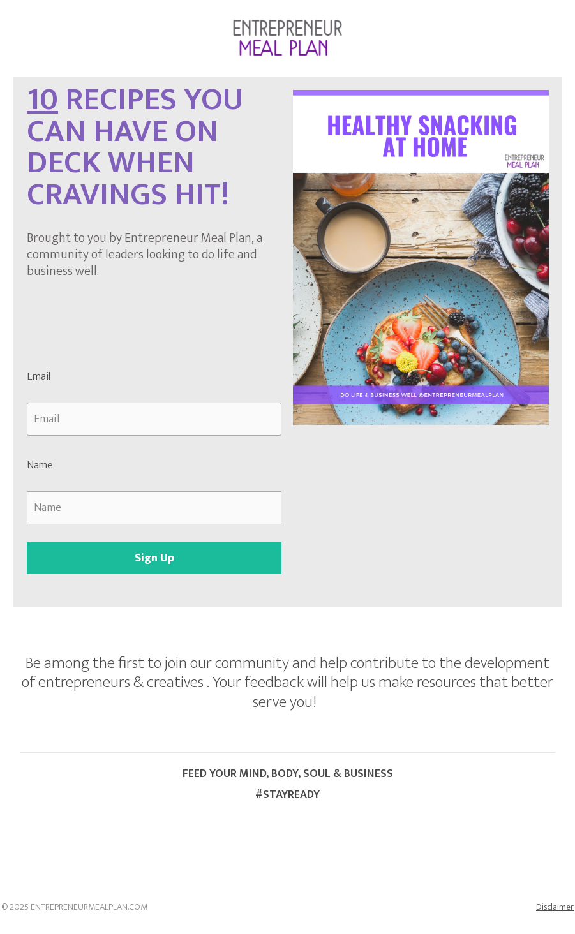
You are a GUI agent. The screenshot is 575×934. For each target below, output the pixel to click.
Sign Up (154, 558)
